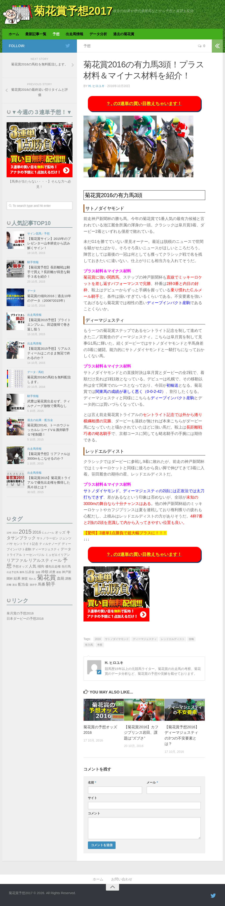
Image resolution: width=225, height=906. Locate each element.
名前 (92, 782)
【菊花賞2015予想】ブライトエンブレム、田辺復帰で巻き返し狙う (49, 324)
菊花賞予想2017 (73, 11)
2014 (15, 532)
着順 (58, 572)
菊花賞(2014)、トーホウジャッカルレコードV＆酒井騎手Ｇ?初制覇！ (48, 429)
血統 (60, 578)
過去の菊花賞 (123, 34)
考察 (99, 644)
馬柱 (41, 372)
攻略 (191, 639)
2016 (98, 639)
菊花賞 (46, 577)
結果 (17, 578)
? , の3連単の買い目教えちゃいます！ (144, 103)
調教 (68, 578)
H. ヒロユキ (96, 86)
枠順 (44, 572)
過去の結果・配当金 (40, 420)
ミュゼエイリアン (57, 555)
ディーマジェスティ (145, 639)
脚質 (25, 578)
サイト (92, 798)
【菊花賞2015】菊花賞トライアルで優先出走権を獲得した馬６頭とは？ (49, 482)
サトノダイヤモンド (117, 639)
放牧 (38, 572)
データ (31, 290)
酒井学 (33, 584)
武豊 (52, 572)
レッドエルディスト (173, 639)
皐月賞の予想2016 (20, 613)
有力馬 (89, 644)
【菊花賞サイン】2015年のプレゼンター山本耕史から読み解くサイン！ (49, 243)
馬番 (41, 584)
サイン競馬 (34, 233)
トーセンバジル (33, 555)
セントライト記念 (26, 543)
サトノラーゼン (47, 538)
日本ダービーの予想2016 (25, 618)
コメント (94, 813)
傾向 (40, 566)
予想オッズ (20, 566)
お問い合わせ (121, 879)
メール (152, 782)
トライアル (14, 555)
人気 (32, 566)
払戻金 (29, 572)
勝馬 (22, 572)
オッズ (60, 532)
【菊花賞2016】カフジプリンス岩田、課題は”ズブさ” (141, 732)
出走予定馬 (13, 572)
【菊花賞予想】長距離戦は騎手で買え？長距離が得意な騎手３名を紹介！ (48, 271)
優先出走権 (53, 566)
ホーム (14, 34)
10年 (9, 532)
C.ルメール (48, 532)
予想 (56, 34)
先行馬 (66, 566)
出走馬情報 (74, 34)
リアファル (17, 560)
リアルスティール (45, 560)
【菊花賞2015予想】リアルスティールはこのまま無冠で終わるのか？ (49, 353)
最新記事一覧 (35, 34)
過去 (14, 584)
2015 (25, 531)
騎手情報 (33, 262)
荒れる (32, 578)
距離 (9, 584)
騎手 (50, 583)
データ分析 (98, 34)
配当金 (23, 584)
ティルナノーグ (50, 543)
